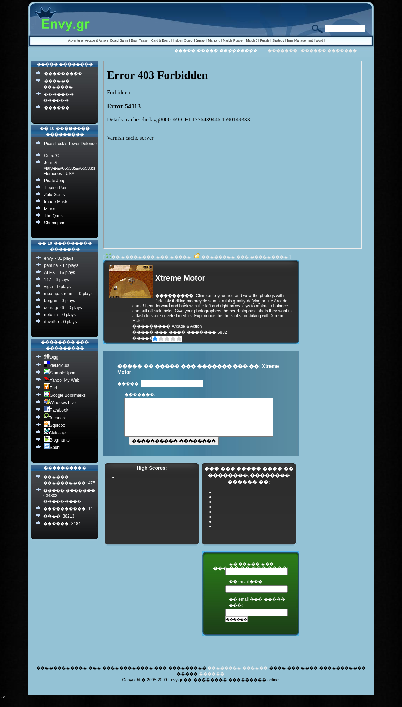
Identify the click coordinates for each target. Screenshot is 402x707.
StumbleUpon (59, 372)
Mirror (49, 208)
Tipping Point (56, 187)
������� (282, 50)
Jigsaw (201, 40)
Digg (51, 357)
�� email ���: (246, 589)
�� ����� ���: (252, 571)
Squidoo (54, 425)
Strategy (278, 40)
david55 (51, 321)
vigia (48, 286)
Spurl (52, 447)
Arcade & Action (96, 40)
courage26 (54, 307)
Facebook (56, 410)
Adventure (75, 40)
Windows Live (60, 402)
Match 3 (251, 40)
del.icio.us (56, 365)
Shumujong (55, 222)
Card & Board (161, 40)
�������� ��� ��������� (241, 257)
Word (319, 40)
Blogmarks (57, 440)
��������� (63, 73)
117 (47, 279)
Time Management (300, 40)
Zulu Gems (54, 194)
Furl (50, 387)
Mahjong (214, 40)
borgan (50, 300)
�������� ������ (237, 675)
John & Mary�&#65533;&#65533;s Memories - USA (69, 168)
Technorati (56, 417)
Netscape (56, 432)
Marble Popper (233, 40)
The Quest (54, 215)
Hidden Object (183, 40)
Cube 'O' (52, 155)
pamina (51, 265)
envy (48, 258)
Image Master (57, 201)
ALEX (49, 272)
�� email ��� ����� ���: (257, 609)
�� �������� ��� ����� (148, 257)
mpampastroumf (59, 293)
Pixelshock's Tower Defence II (70, 146)
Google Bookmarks (65, 395)
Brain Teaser (139, 40)
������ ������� (329, 50)
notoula (51, 314)
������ (56, 107)
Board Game (119, 40)
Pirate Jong (55, 180)
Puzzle (265, 40)
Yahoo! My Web (61, 380)
